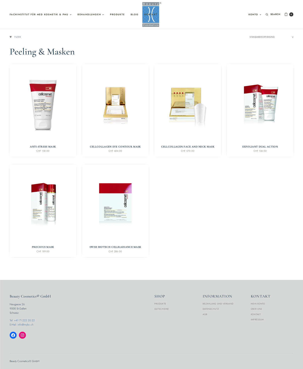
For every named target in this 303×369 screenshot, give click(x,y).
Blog (135, 14)
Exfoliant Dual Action (260, 147)
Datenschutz (211, 308)
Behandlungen (89, 14)
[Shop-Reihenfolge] (271, 37)
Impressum (257, 319)
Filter (15, 37)
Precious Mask (43, 247)
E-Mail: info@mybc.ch (21, 324)
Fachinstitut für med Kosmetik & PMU (39, 14)
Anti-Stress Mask (43, 147)
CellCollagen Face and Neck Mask (187, 147)
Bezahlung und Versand (218, 303)
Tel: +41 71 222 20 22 (22, 320)
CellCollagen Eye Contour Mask (115, 147)
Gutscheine (161, 308)
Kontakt (150, 14)
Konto (253, 14)
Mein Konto (258, 303)
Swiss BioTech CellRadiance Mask (115, 247)
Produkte (117, 14)
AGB (205, 314)
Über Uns (256, 308)
